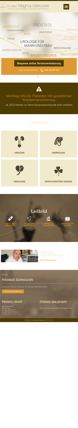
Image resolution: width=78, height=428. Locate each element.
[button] (66, 7)
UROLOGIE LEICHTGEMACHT (52, 253)
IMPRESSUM (50, 320)
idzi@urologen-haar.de (14, 314)
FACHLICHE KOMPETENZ (29, 224)
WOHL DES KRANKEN (10, 224)
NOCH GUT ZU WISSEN (67, 224)
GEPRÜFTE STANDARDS (48, 224)
